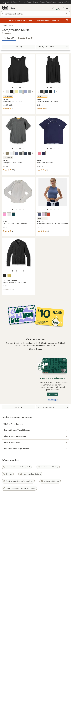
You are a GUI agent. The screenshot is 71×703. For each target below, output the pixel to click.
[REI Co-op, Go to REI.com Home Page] (4, 8)
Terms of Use (18, 682)
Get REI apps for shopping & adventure (35, 663)
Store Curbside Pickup (45, 573)
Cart (62, 7)
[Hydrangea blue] (25, 92)
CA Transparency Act (15, 688)
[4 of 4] (24, 87)
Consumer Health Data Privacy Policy (38, 685)
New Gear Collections (10, 601)
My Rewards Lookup (10, 569)
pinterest (38, 656)
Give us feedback (30, 498)
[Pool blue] (21, 92)
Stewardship (41, 630)
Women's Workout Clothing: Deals (16, 467)
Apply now (53, 394)
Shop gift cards (35, 349)
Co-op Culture (7, 621)
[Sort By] (52, 47)
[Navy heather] (44, 92)
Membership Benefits (10, 576)
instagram (22, 656)
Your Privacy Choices (35, 682)
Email (3, 513)
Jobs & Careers (8, 617)
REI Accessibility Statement (53, 688)
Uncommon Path (43, 605)
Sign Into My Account (10, 566)
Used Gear (6, 605)
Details (32, 509)
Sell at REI (5, 624)
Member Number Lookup (12, 598)
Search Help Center (9, 640)
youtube (43, 656)
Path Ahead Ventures (44, 608)
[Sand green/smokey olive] (7, 153)
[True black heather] (30, 153)
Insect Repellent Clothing (30, 474)
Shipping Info (42, 576)
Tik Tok (27, 656)
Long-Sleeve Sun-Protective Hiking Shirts (19, 488)
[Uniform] (44, 153)
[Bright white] (11, 153)
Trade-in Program (8, 608)
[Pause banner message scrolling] (66, 20)
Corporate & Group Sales (12, 630)
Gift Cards (6, 589)
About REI (40, 617)
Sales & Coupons (43, 585)
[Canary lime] (9, 275)
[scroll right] (32, 92)
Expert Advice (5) (25, 38)
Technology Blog (43, 627)
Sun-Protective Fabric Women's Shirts (18, 481)
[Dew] (9, 214)
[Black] (11, 92)
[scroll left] (3, 92)
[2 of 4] (16, 87)
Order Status (41, 566)
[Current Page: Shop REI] (6, 2)
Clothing (4, 25)
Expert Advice (42, 598)
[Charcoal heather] (39, 92)
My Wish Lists (7, 573)
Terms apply (50, 345)
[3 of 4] (20, 87)
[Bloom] (39, 153)
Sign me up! (35, 524)
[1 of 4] (12, 87)
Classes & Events (43, 601)
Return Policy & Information (47, 569)
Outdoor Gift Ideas (9, 585)
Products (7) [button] (8, 38)
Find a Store (6, 643)
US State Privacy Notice (13, 685)
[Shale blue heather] (16, 153)
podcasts (48, 656)
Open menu (67, 7)
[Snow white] (7, 92)
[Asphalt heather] (21, 153)
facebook (33, 656)
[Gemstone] (13, 214)
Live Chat (5, 646)
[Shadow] (39, 214)
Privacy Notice (53, 682)
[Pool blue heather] (53, 92)
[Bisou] (44, 214)
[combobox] (35, 13)
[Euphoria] (4, 214)
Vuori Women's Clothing (48, 467)
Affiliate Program (8, 627)
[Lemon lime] (16, 92)
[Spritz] (48, 214)
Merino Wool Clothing (50, 481)
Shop (12, 8)
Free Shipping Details (44, 589)
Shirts (11, 25)
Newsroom (40, 624)
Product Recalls (60, 685)
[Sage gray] (30, 92)
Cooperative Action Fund (46, 621)
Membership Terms (33, 688)
